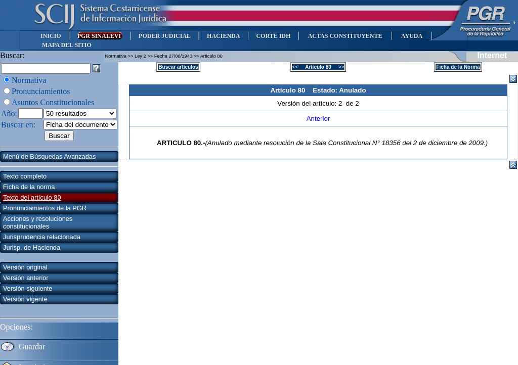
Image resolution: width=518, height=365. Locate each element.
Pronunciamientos (41, 91)
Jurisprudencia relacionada (41, 237)
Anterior (318, 118)
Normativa (29, 80)
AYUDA (411, 35)
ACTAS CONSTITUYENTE (345, 35)
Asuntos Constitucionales (53, 102)
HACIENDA (223, 35)
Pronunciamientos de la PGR (45, 208)
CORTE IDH (273, 35)
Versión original (25, 267)
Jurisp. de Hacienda (31, 247)
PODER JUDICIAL (165, 35)
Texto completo (25, 176)
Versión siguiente (27, 288)
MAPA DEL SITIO (66, 45)
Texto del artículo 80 (32, 197)
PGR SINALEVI (99, 35)
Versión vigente (25, 299)
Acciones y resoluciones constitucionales (37, 222)
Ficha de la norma (29, 187)
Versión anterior (26, 278)
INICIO (50, 35)
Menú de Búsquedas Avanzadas (49, 156)
